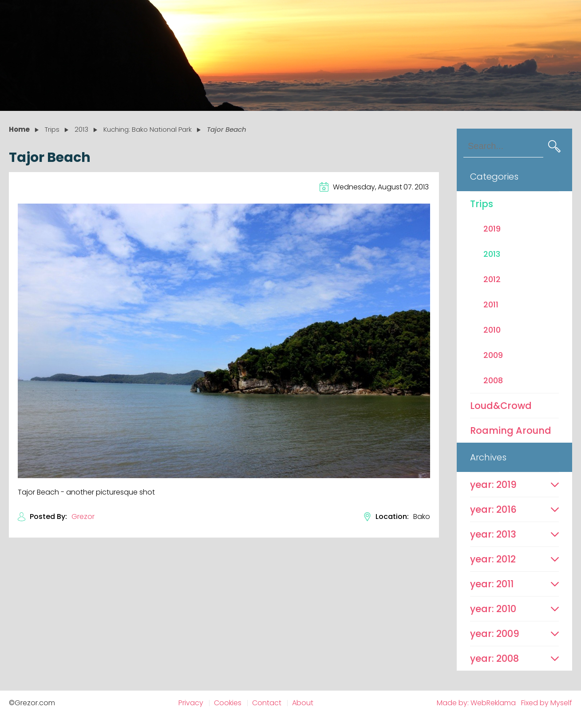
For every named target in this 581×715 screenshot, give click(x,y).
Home (19, 129)
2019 (492, 228)
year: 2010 (493, 608)
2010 (492, 329)
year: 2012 (493, 559)
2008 (493, 380)
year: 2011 (492, 584)
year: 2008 (494, 658)
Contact (266, 703)
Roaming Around (510, 430)
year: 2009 (494, 633)
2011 (490, 304)
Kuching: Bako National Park (147, 129)
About (302, 703)
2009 (493, 355)
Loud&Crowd (501, 405)
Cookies (227, 703)
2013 (491, 253)
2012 (492, 279)
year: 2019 (493, 484)
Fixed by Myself (546, 703)
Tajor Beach (226, 129)
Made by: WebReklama (476, 703)
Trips (481, 203)
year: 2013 (493, 534)
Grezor (83, 516)
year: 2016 (493, 509)
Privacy (190, 703)
